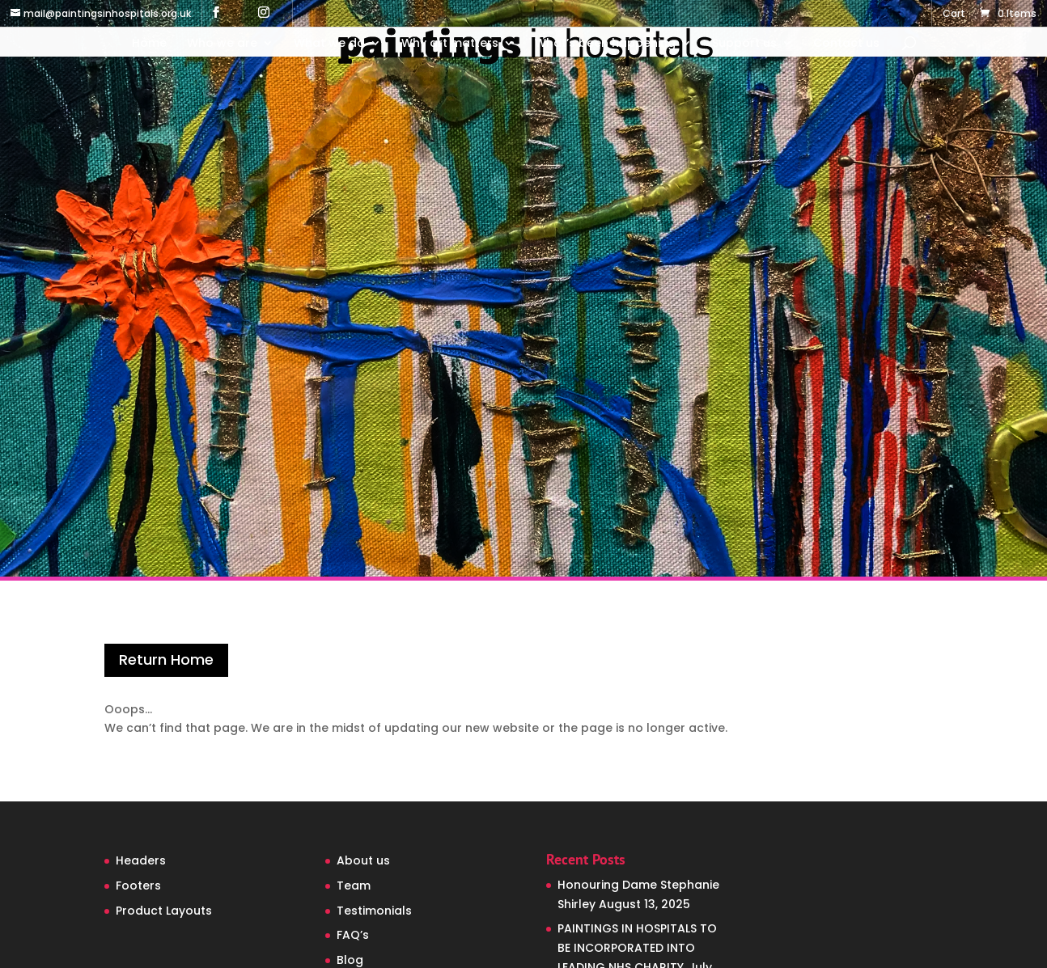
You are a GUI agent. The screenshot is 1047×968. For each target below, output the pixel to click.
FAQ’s (353, 935)
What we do (329, 44)
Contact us (846, 44)
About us (363, 860)
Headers (141, 860)
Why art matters (449, 44)
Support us (744, 44)
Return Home (166, 659)
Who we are (222, 44)
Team (354, 885)
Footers (138, 885)
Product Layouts (164, 910)
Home (149, 44)
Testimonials (374, 910)
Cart (954, 14)
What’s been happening (605, 44)
